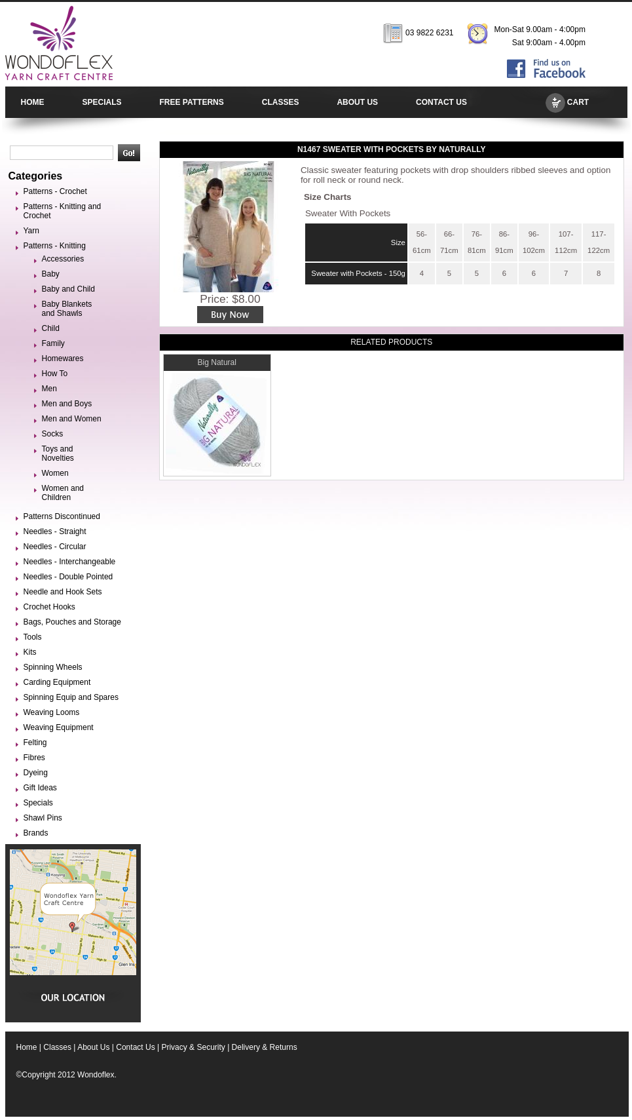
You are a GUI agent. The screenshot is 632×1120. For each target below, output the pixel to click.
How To (55, 373)
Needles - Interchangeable (70, 561)
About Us (93, 1047)
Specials (38, 802)
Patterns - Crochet (55, 191)
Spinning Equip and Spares (71, 697)
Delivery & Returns (264, 1047)
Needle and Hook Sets (63, 591)
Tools (33, 637)
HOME (33, 102)
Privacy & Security (193, 1047)
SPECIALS (102, 102)
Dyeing (36, 772)
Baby (51, 274)
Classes (57, 1047)
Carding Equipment (57, 682)
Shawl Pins (43, 817)
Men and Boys (67, 403)
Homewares (63, 358)
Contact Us (135, 1047)
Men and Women (72, 418)
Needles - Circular (55, 546)
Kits (30, 652)
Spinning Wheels (53, 667)
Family (53, 343)
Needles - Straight (55, 531)
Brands (36, 833)
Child (51, 328)
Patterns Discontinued (62, 516)
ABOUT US (357, 102)
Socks (53, 433)
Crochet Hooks (49, 606)
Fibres (34, 757)
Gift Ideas (40, 787)
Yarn (31, 230)
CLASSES (280, 102)
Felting (35, 742)
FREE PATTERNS (192, 102)
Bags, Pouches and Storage (72, 622)
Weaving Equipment (59, 727)
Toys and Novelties (58, 453)
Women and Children (63, 493)
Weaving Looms (52, 712)
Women (55, 473)
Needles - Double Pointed (68, 576)
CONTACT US (441, 102)
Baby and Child (68, 289)
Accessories (63, 258)
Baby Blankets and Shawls (67, 308)
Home (26, 1047)
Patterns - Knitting (55, 245)
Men (49, 388)
